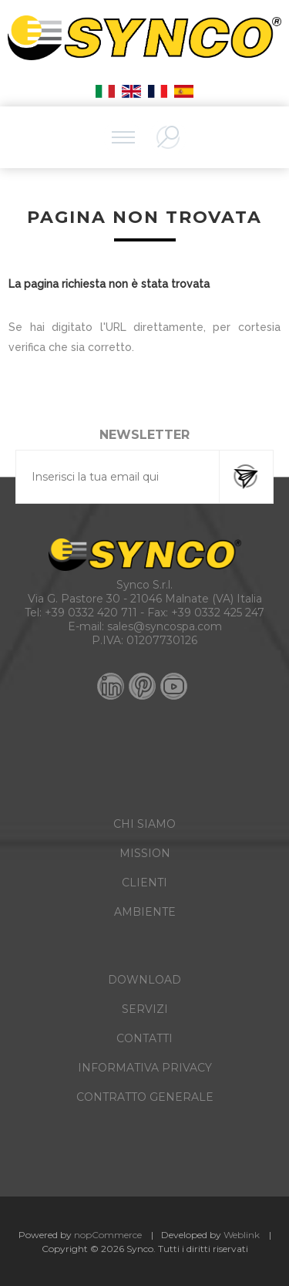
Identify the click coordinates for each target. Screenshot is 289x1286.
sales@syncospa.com (164, 626)
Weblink (241, 1234)
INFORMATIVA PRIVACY (145, 1068)
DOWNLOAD (144, 980)
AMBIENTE (145, 912)
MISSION (144, 853)
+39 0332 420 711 (91, 612)
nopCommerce (108, 1234)
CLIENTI (144, 882)
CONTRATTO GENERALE (144, 1097)
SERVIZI (145, 1009)
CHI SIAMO (144, 824)
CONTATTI (144, 1038)
